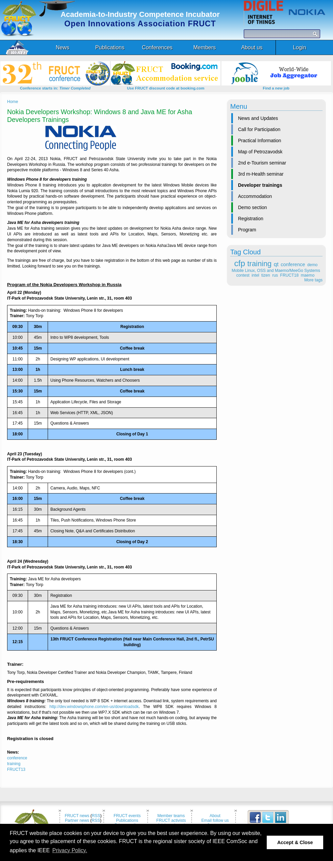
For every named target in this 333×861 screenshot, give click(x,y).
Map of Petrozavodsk (260, 151)
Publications (127, 820)
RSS (96, 815)
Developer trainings (260, 185)
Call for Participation (259, 129)
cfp (239, 263)
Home (12, 101)
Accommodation (255, 196)
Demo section (252, 207)
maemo (308, 275)
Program (247, 229)
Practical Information (259, 140)
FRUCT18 (289, 275)
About (215, 815)
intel (255, 275)
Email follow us (215, 820)
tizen (265, 275)
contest (242, 275)
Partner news (77, 820)
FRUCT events (127, 815)
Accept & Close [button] (295, 842)
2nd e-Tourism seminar (262, 163)
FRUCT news (77, 815)
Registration (250, 218)
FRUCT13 (16, 769)
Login (299, 47)
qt (276, 264)
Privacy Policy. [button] (69, 850)
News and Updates (258, 118)
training (259, 263)
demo (312, 264)
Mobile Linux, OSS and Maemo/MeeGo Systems (276, 270)
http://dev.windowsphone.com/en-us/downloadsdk (94, 706)
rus (275, 275)
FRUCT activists (171, 820)
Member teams (171, 815)
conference (293, 264)
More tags (313, 280)
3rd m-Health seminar (261, 174)
